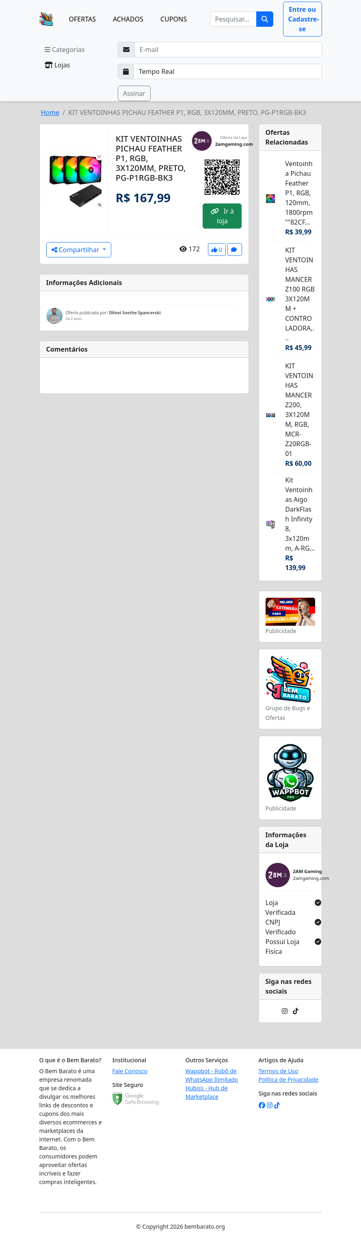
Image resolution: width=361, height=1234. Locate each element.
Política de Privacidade (288, 1079)
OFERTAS (82, 19)
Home (50, 112)
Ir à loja (222, 216)
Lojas (57, 65)
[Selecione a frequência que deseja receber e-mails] (228, 71)
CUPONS (173, 19)
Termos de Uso (278, 1071)
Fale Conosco (130, 1071)
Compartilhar (76, 249)
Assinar (134, 93)
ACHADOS (128, 19)
